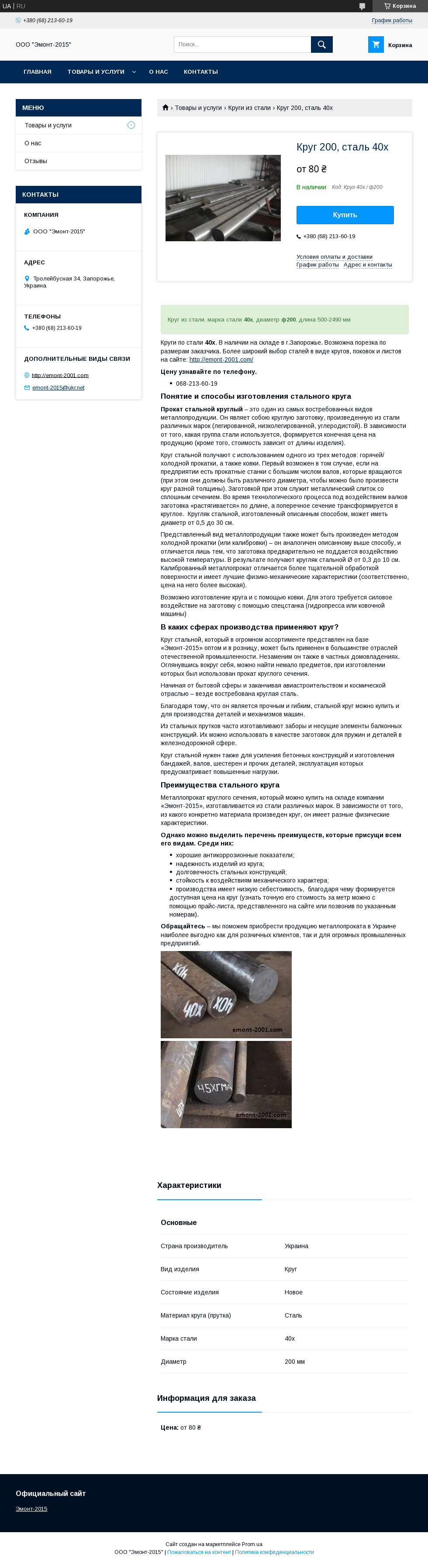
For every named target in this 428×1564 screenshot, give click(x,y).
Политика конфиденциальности (274, 1552)
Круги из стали (249, 107)
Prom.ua (252, 1544)
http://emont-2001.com (60, 375)
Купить (345, 215)
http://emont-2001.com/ (221, 359)
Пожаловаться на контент (199, 1552)
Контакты (201, 71)
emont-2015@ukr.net (58, 387)
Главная (38, 71)
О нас (158, 71)
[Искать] (322, 44)
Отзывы (35, 160)
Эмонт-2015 (31, 1509)
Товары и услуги (95, 71)
